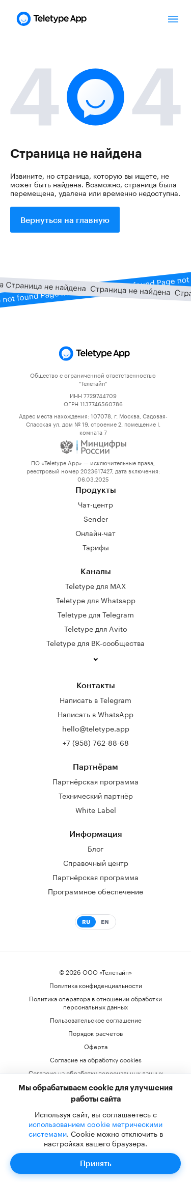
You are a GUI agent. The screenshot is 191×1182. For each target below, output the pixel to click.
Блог (95, 848)
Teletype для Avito (95, 628)
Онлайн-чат (95, 532)
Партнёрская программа (95, 780)
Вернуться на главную (65, 219)
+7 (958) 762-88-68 (96, 742)
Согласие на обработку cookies (96, 1059)
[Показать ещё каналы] (96, 659)
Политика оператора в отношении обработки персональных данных (95, 1002)
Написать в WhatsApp (95, 713)
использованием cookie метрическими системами (96, 1128)
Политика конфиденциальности (95, 985)
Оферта (95, 1046)
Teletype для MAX (95, 585)
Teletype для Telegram (96, 614)
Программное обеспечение (95, 890)
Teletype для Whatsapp (95, 599)
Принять (96, 1163)
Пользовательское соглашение (96, 1020)
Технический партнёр (96, 795)
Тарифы (96, 546)
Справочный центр (95, 862)
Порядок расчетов (95, 1033)
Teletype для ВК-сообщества (95, 642)
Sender (96, 518)
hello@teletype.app (95, 728)
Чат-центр (95, 504)
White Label (95, 809)
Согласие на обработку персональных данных (96, 1072)
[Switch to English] (96, 922)
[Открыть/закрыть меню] (173, 19)
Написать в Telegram (95, 699)
